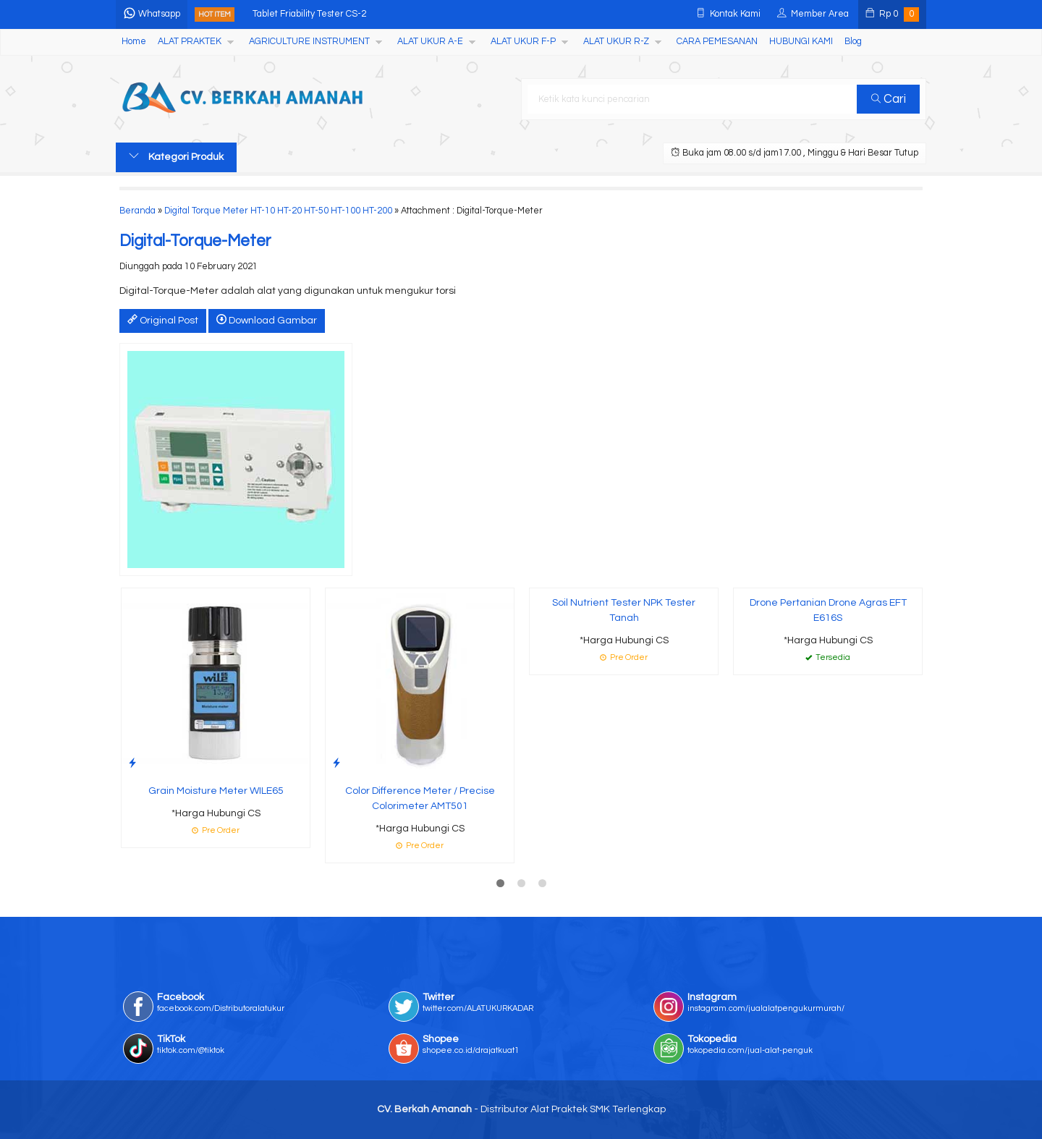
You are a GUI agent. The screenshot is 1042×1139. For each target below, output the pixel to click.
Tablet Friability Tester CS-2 (309, 14)
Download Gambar (266, 320)
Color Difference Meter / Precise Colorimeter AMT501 (420, 798)
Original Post (162, 320)
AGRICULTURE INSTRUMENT (309, 41)
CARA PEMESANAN (717, 41)
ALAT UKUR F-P (523, 41)
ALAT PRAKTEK (189, 41)
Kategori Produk (176, 156)
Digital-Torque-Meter (195, 241)
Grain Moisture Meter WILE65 (216, 791)
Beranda (137, 211)
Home (134, 41)
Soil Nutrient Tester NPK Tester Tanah (623, 610)
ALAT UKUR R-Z (616, 41)
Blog (853, 41)
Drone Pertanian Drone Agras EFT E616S (828, 610)
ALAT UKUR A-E (430, 41)
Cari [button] (888, 99)
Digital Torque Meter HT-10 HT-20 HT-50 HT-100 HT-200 (278, 211)
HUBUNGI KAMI (801, 41)
